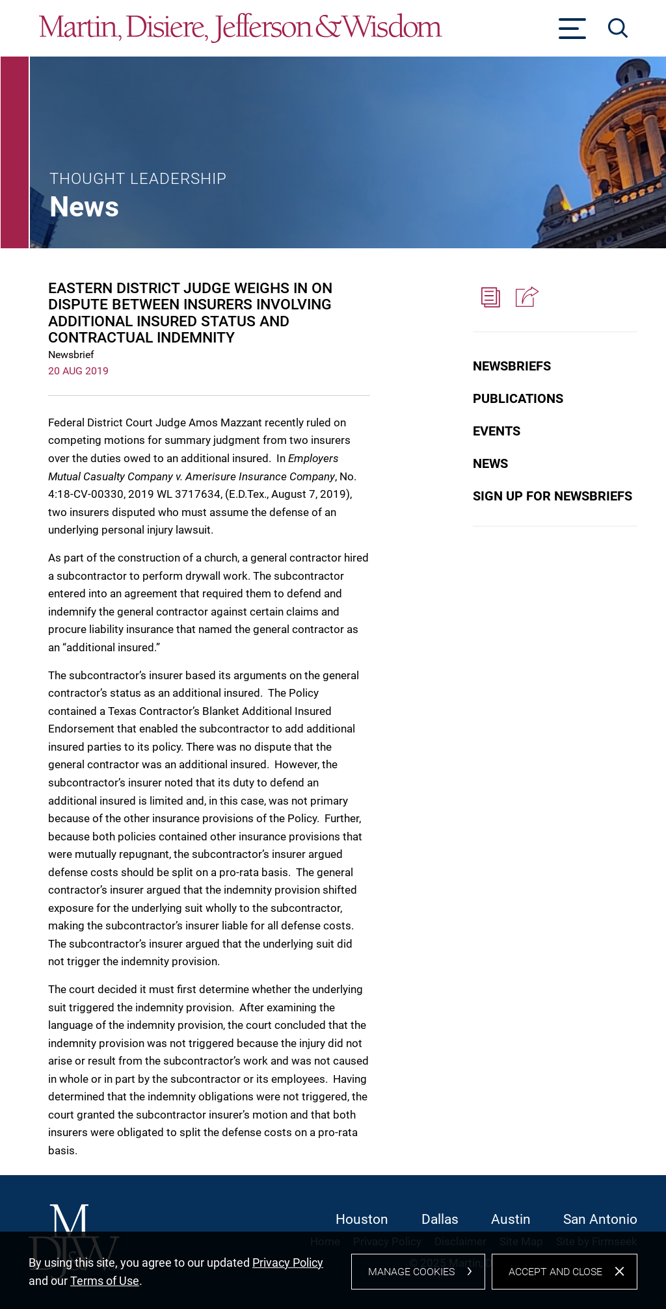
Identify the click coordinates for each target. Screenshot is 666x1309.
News (490, 463)
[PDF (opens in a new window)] (490, 297)
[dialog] (333, 1274)
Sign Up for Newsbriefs (552, 496)
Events (496, 431)
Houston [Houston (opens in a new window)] (362, 1219)
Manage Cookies (411, 1277)
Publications (518, 398)
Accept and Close (555, 1277)
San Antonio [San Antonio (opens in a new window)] (600, 1219)
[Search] (618, 28)
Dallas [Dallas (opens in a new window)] (440, 1219)
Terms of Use (104, 1286)
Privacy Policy (287, 1268)
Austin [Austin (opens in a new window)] (511, 1219)
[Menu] (572, 32)
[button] (525, 297)
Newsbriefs (512, 366)
